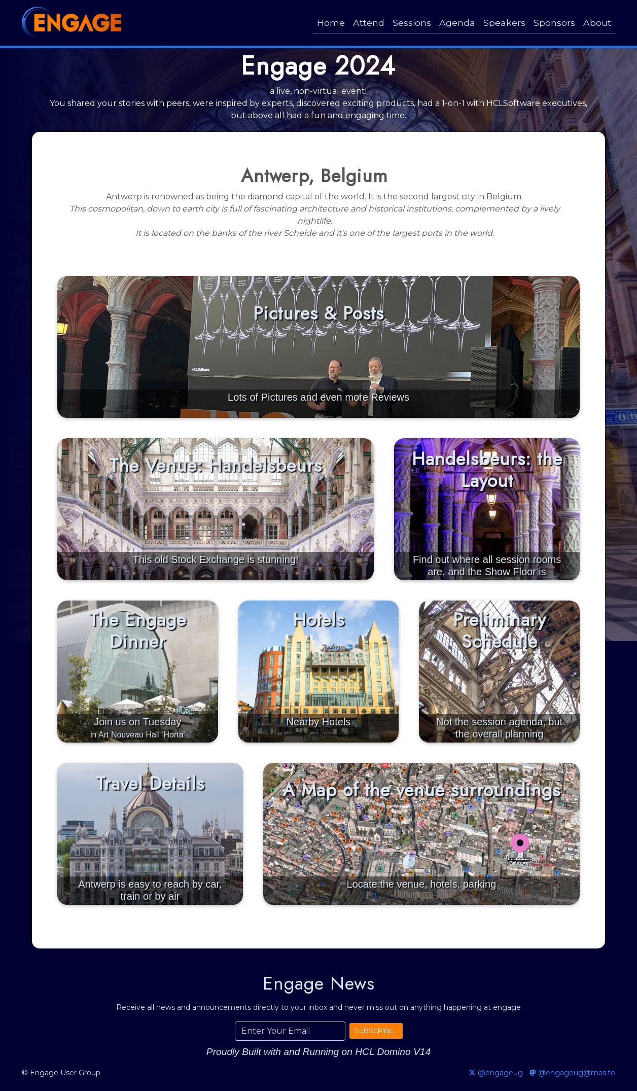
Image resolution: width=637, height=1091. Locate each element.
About (597, 22)
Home (331, 22)
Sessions (412, 22)
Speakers (504, 22)
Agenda (457, 22)
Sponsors (554, 22)
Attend (368, 22)
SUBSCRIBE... (376, 1031)
